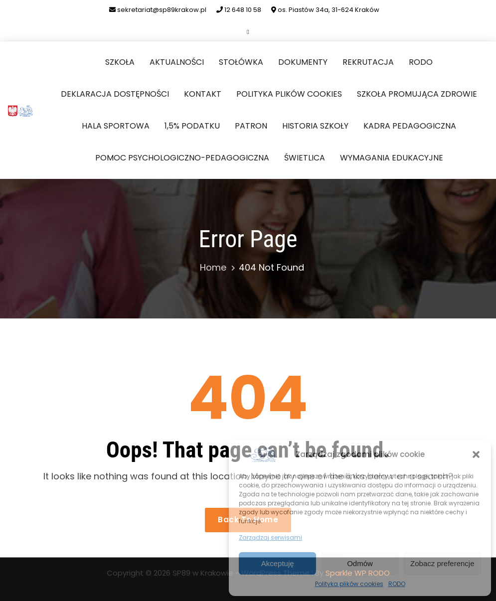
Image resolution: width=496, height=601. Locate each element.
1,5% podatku (192, 126)
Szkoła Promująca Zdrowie (417, 94)
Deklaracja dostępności (115, 94)
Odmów (360, 563)
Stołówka (241, 62)
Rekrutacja (368, 62)
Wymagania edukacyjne (391, 157)
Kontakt (202, 94)
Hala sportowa (116, 126)
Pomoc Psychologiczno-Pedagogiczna (182, 157)
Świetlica (304, 157)
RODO (396, 584)
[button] (476, 454)
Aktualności (177, 62)
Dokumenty (303, 62)
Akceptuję (277, 563)
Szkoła (120, 62)
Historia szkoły (315, 126)
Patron (251, 126)
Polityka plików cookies (349, 584)
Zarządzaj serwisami (270, 537)
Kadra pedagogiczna (409, 126)
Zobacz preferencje (442, 563)
